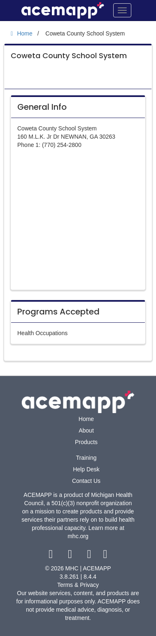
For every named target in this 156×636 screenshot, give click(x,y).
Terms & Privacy (78, 585)
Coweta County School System (69, 55)
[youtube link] (90, 556)
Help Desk (86, 469)
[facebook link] (52, 556)
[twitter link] (71, 556)
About (86, 430)
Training (86, 457)
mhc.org (78, 536)
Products (86, 442)
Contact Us (86, 481)
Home (86, 419)
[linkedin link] (105, 556)
